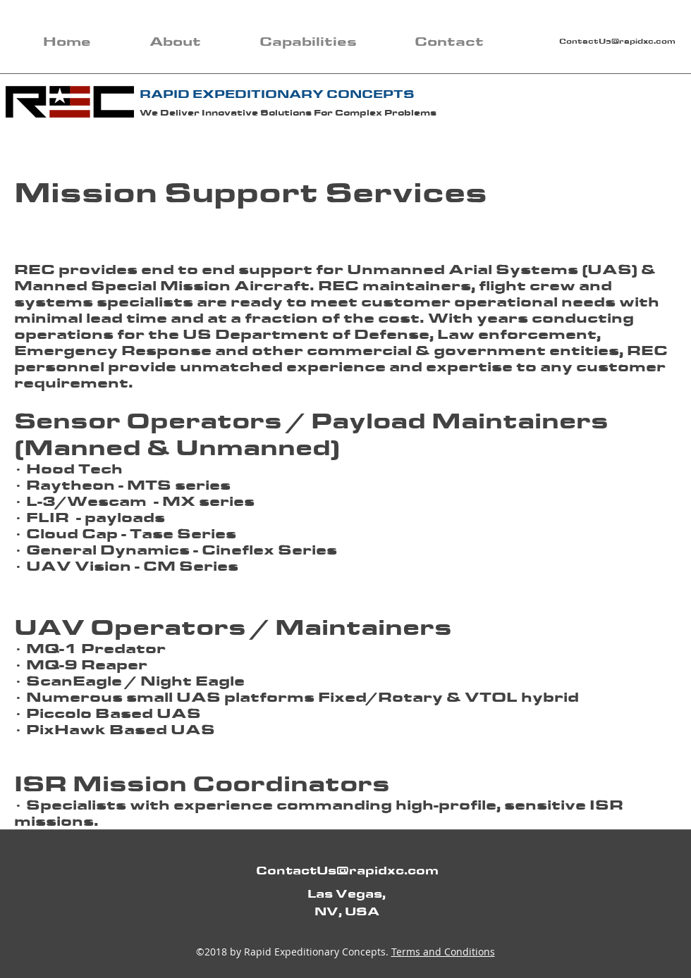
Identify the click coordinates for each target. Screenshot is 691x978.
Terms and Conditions (443, 951)
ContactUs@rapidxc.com (617, 41)
